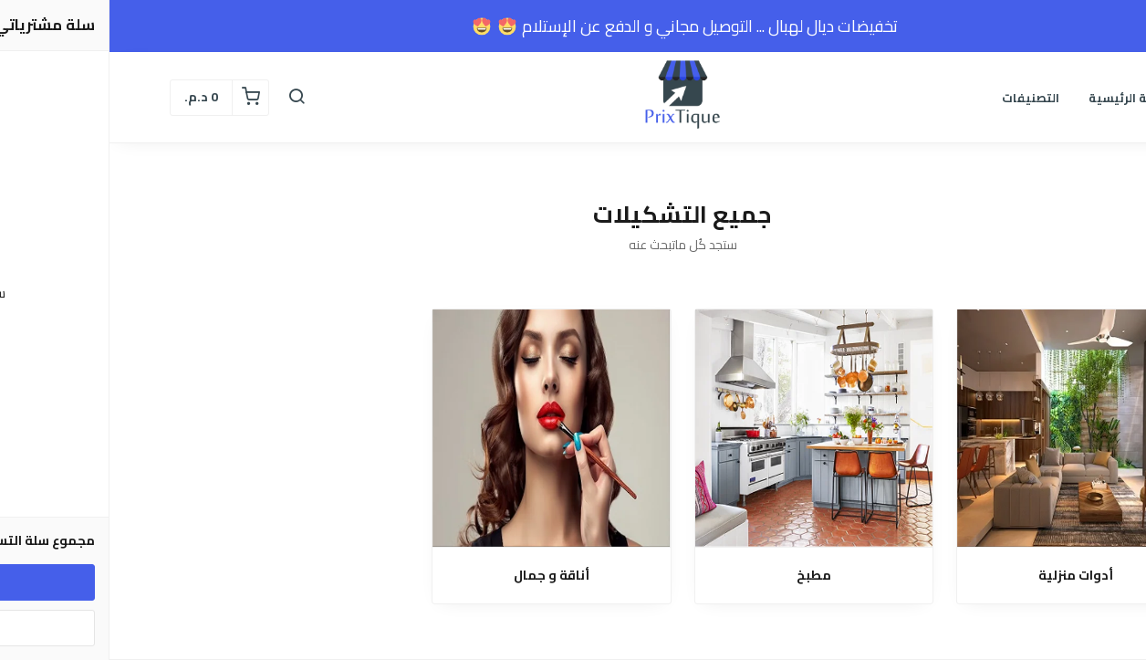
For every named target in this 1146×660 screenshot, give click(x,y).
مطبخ (704, 575)
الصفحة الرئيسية (1025, 98)
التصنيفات (921, 98)
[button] (187, 97)
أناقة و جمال (442, 575)
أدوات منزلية (966, 575)
